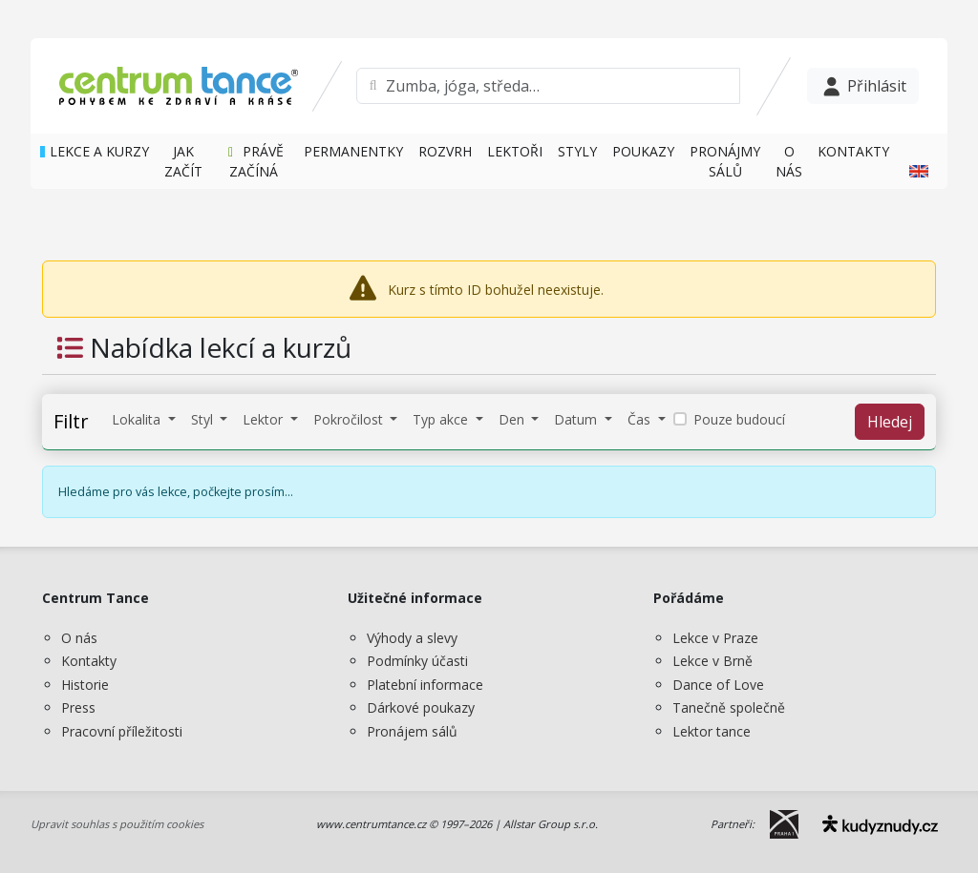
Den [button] (513, 419)
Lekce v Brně (712, 661)
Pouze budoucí (739, 419)
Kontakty (89, 661)
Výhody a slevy (412, 638)
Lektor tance (711, 731)
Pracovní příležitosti (121, 731)
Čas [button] (640, 419)
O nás (79, 638)
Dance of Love (718, 685)
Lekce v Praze (715, 638)
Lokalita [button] (138, 419)
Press (78, 707)
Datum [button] (577, 419)
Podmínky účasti (417, 661)
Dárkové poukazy (421, 707)
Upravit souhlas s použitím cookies (117, 824)
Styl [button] (204, 419)
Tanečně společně (728, 707)
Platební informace (425, 685)
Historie (85, 685)
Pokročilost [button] (350, 419)
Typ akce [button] (442, 419)
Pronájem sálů (412, 731)
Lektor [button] (265, 419)
